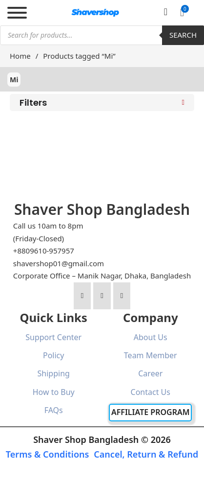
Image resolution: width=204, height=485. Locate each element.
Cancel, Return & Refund (146, 454)
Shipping (54, 373)
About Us (150, 337)
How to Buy (54, 392)
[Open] (17, 13)
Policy (53, 355)
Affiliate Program (150, 412)
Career (150, 373)
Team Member (150, 355)
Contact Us (150, 392)
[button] (182, 12)
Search (183, 35)
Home (20, 56)
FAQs (53, 410)
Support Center (53, 337)
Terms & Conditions (47, 454)
